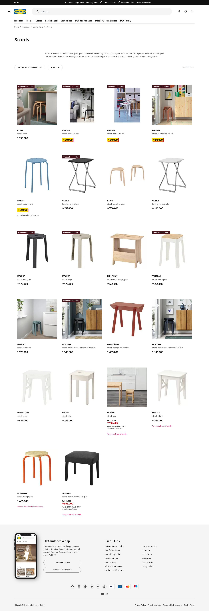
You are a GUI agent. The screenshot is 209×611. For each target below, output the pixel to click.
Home (16, 27)
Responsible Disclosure (172, 605)
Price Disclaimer (154, 605)
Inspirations (79, 2)
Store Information (127, 2)
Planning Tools (92, 2)
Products (26, 27)
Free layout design (143, 2)
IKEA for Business (83, 20)
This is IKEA (147, 554)
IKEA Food (69, 2)
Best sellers (66, 20)
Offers (39, 20)
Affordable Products (113, 566)
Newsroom (146, 558)
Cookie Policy (189, 605)
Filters (55, 67)
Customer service (149, 546)
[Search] (106, 12)
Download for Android (62, 570)
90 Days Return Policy (114, 546)
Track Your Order (109, 2)
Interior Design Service (106, 20)
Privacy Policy (140, 605)
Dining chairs (38, 27)
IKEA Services (110, 562)
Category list (147, 566)
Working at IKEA (111, 558)
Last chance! (51, 20)
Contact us (146, 550)
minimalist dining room (147, 56)
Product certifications (113, 570)
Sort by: (28, 67)
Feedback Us (147, 562)
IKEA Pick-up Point (112, 554)
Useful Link (112, 541)
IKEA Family (125, 20)
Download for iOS (62, 562)
